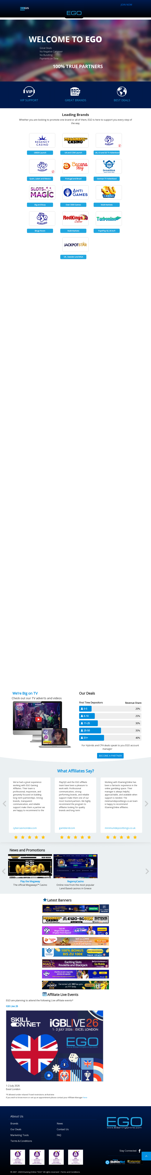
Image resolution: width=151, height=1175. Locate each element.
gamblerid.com (67, 828)
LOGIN (25, 8)
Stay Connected (131, 1150)
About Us (16, 1116)
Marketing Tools (19, 1135)
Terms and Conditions (70, 1172)
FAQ (59, 1135)
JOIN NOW (126, 4)
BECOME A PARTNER (110, 755)
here (85, 1097)
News (60, 1123)
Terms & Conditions (21, 1141)
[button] (11, 808)
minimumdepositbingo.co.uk (120, 828)
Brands (14, 1123)
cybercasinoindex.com (25, 828)
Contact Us (63, 1129)
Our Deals (15, 1129)
